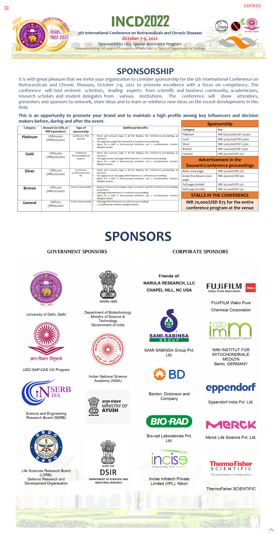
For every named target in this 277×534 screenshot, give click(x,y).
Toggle (6, 8)
